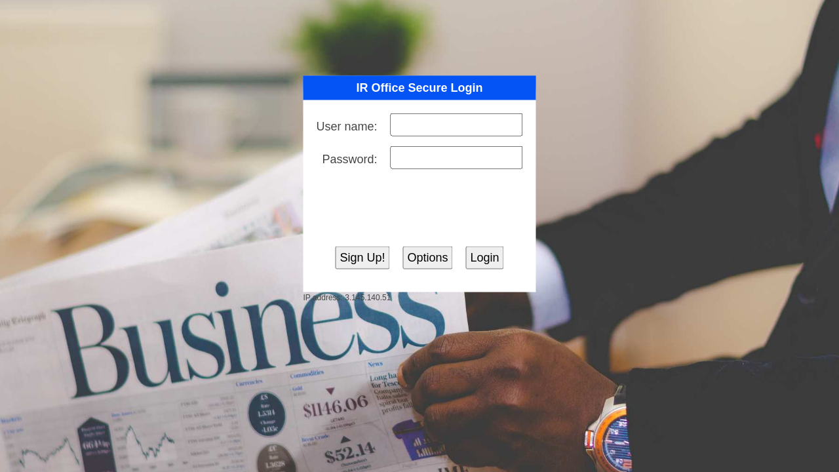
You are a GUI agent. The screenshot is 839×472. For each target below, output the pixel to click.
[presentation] (419, 207)
